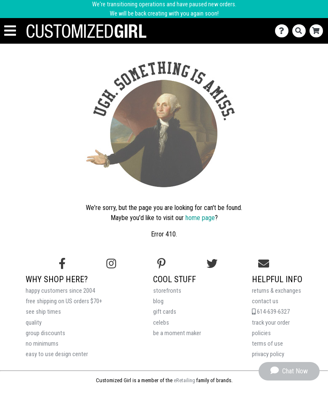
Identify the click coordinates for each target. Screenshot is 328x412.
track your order (271, 322)
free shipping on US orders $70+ (64, 301)
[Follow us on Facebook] (62, 263)
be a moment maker (177, 333)
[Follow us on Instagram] (111, 263)
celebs (161, 322)
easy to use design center (57, 354)
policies (261, 333)
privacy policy (268, 354)
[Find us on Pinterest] (161, 263)
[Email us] (263, 263)
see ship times (43, 311)
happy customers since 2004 (60, 290)
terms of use (267, 343)
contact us (265, 301)
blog (158, 301)
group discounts (45, 333)
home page (200, 218)
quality (34, 322)
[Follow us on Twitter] (211, 263)
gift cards (164, 311)
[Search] (300, 30)
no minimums (42, 343)
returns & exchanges (276, 290)
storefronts (167, 290)
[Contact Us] (283, 30)
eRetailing (184, 380)
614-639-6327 (271, 311)
